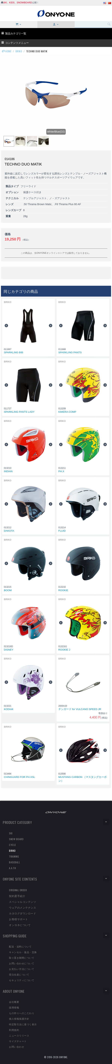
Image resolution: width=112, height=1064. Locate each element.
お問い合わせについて (21, 963)
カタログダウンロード (22, 913)
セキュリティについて (21, 980)
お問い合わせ (16, 1046)
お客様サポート (18, 919)
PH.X (61, 471)
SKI (5, 2)
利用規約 (14, 1030)
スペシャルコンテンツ (22, 902)
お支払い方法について (21, 969)
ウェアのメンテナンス (22, 907)
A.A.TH (12, 868)
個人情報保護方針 (19, 1018)
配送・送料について (20, 946)
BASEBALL (14, 862)
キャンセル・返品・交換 (23, 952)
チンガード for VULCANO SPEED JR (79, 709)
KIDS (12, 2)
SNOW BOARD (16, 839)
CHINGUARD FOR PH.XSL (19, 777)
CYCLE (12, 845)
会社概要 (14, 1002)
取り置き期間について (21, 957)
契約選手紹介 (17, 896)
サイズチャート (18, 1041)
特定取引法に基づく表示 (23, 1024)
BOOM (8, 590)
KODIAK (8, 709)
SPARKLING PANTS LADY (19, 411)
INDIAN (8, 471)
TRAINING (14, 856)
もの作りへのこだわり (21, 1013)
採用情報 (14, 1007)
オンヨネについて (20, 925)
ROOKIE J (64, 649)
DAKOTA (9, 530)
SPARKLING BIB (13, 352)
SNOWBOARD (24, 2)
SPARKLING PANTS (70, 352)
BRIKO (18, 51)
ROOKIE (63, 590)
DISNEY (8, 649)
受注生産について (19, 974)
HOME (6, 51)
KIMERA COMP (67, 411)
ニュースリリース (19, 1035)
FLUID (62, 530)
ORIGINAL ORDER (18, 890)
